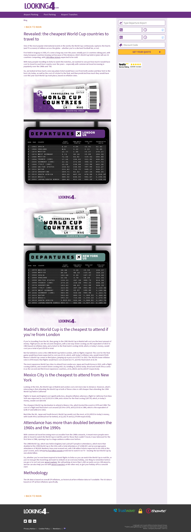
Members (57, 528)
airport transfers (58, 464)
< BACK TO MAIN (32, 27)
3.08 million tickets (53, 57)
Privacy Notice (30, 528)
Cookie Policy (44, 528)
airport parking (51, 462)
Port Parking (50, 14)
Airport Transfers (69, 14)
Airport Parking (31, 14)
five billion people (55, 450)
